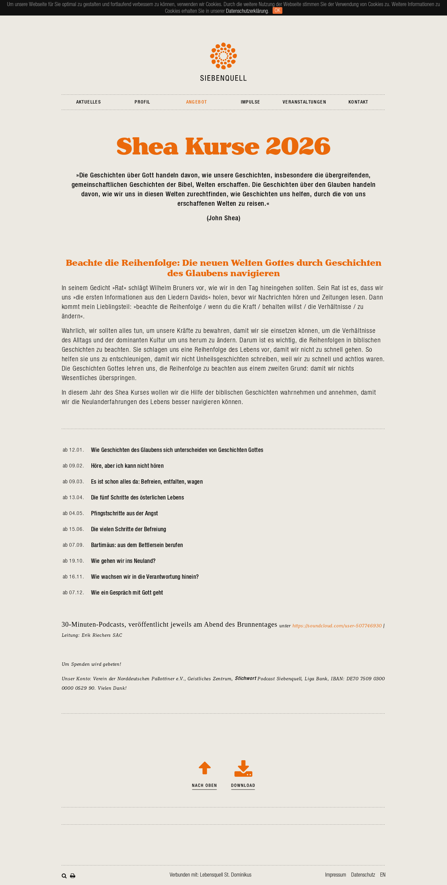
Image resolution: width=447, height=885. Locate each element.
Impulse (250, 102)
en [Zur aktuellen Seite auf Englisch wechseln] (383, 875)
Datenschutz (363, 875)
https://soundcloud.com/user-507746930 (337, 625)
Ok (277, 10)
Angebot (196, 102)
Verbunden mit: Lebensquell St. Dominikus (210, 875)
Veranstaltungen (304, 102)
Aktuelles (88, 102)
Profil (142, 102)
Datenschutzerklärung (247, 11)
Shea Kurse (243, 773)
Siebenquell (223, 61)
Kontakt (358, 102)
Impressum (335, 875)
